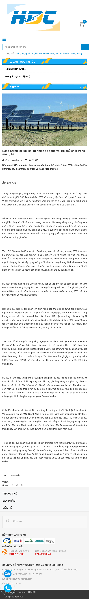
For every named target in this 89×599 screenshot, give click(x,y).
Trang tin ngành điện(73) (17, 76)
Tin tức (14, 87)
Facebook (17, 521)
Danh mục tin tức (22, 61)
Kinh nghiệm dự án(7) (16, 69)
